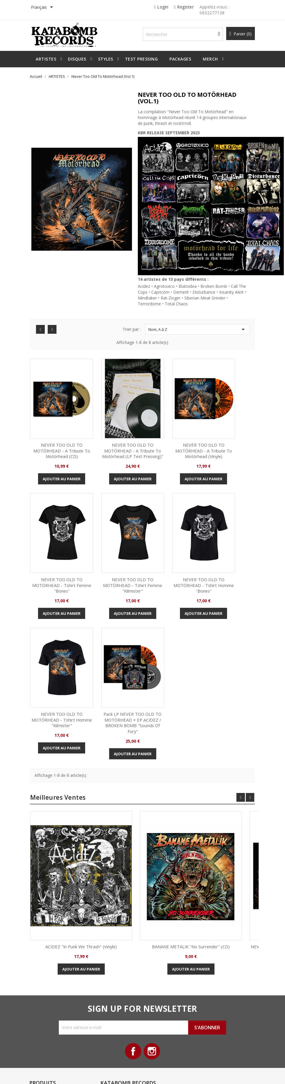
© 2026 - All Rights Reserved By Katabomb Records (82, 1073)
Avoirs (157, 985)
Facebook (132, 909)
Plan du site (106, 1003)
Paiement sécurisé (113, 994)
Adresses (160, 994)
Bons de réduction (167, 1003)
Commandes (162, 976)
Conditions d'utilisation (116, 985)
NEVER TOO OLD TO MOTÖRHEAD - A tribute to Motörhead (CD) (60, 433)
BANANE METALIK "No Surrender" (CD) (197, 800)
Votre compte (167, 944)
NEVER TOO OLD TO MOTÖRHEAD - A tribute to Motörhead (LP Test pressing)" (115, 433)
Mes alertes (162, 1012)
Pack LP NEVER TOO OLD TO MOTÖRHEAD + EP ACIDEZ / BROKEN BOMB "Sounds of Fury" (225, 563)
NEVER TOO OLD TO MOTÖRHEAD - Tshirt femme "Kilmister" (60, 555)
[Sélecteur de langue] (49, 7)
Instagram (152, 909)
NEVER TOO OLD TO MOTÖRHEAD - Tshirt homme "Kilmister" (169, 555)
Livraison (104, 967)
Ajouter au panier (60, 468)
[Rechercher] (186, 35)
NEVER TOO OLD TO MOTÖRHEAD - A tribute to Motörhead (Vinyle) (170, 433)
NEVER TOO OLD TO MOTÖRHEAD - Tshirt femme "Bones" (224, 431)
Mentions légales (111, 976)
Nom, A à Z (195, 331)
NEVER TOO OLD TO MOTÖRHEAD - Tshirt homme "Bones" (115, 555)
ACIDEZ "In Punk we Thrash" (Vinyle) (87, 800)
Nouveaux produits (58, 962)
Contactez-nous (110, 1012)
